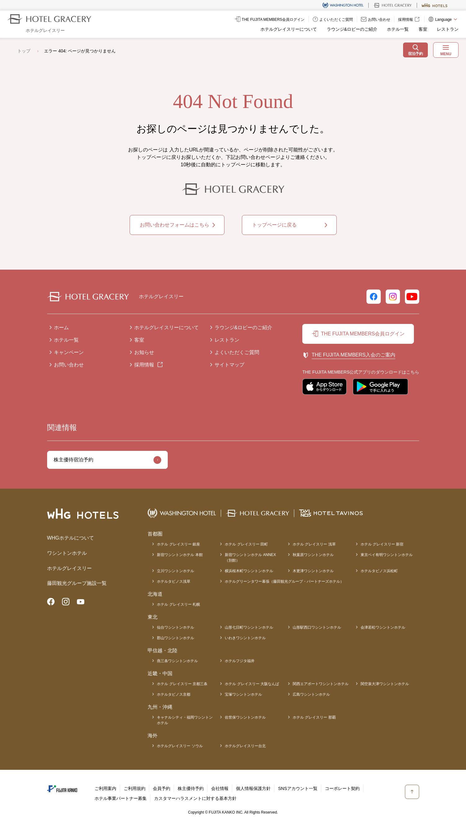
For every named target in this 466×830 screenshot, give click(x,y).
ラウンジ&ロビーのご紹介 (352, 29)
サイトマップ (229, 364)
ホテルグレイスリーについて (288, 29)
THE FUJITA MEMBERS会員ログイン (363, 333)
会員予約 (161, 788)
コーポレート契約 (342, 788)
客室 (423, 29)
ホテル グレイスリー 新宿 (382, 544)
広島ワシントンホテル (311, 694)
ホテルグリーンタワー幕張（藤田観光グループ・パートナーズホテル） (284, 581)
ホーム (61, 327)
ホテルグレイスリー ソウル (179, 746)
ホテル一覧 (398, 29)
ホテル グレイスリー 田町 (246, 544)
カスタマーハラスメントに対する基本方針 (195, 798)
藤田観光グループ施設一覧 (77, 583)
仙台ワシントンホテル (175, 627)
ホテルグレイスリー (69, 568)
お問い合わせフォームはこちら (174, 224)
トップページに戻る (274, 224)
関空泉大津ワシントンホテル (385, 684)
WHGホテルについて (70, 538)
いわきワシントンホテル (245, 638)
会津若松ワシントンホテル (383, 627)
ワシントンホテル (67, 553)
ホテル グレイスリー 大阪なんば (252, 684)
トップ (23, 50)
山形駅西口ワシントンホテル (317, 627)
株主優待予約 (191, 788)
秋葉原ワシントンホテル (313, 555)
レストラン (448, 29)
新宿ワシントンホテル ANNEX (250, 558)
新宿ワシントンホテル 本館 (179, 555)
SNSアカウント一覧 (297, 788)
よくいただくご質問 (237, 352)
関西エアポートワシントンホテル (320, 684)
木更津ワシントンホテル (313, 571)
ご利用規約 (134, 788)
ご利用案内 (105, 788)
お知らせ (144, 352)
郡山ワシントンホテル (175, 638)
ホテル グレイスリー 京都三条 (182, 684)
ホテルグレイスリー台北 (245, 746)
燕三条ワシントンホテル (177, 661)
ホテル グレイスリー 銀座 (178, 544)
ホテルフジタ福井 (240, 661)
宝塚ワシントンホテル (243, 694)
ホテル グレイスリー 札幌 (178, 604)
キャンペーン (69, 352)
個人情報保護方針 (253, 788)
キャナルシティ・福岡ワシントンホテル (185, 720)
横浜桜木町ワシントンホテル (249, 571)
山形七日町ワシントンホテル (249, 627)
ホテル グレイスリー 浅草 (314, 544)
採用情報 (144, 364)
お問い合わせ (69, 364)
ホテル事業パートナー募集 (121, 798)
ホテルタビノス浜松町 (379, 571)
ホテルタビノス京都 (173, 694)
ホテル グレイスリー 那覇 (314, 717)
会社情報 (220, 788)
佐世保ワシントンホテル (245, 717)
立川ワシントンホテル (175, 571)
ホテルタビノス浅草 (173, 581)
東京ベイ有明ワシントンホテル (387, 555)
